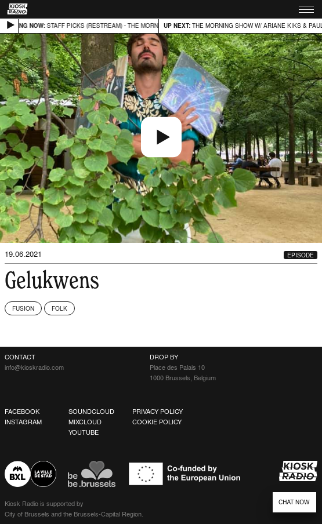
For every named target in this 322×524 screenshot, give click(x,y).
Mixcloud (85, 422)
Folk (59, 308)
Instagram (23, 422)
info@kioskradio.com (34, 367)
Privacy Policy (157, 411)
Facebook (22, 411)
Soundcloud (91, 411)
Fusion (23, 308)
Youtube (83, 432)
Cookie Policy (157, 422)
